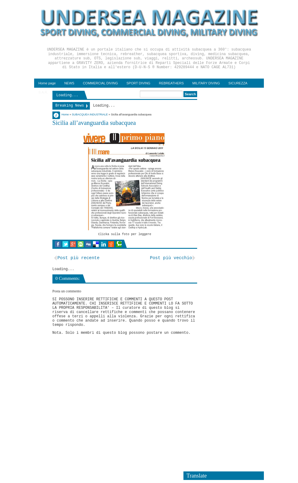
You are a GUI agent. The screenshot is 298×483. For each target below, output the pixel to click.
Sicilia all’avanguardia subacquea (94, 122)
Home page (47, 83)
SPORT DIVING (138, 83)
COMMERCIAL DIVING (100, 83)
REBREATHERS (171, 83)
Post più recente (78, 258)
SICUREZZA (238, 83)
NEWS (69, 83)
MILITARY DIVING (206, 83)
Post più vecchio (171, 258)
